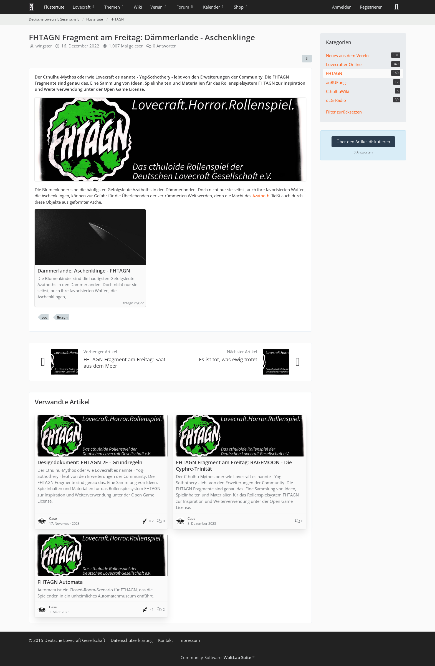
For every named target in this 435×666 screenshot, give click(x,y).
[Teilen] (307, 58)
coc (44, 317)
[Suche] (396, 7)
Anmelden (341, 7)
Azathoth (260, 195)
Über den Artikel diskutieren (363, 141)
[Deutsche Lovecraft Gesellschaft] (31, 7)
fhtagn (62, 317)
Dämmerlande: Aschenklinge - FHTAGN (83, 271)
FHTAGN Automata (60, 582)
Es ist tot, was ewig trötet (228, 359)
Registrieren (371, 7)
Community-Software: (218, 657)
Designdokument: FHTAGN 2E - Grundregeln (89, 462)
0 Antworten (164, 46)
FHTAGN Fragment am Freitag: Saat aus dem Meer (124, 362)
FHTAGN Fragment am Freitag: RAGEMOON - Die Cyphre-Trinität (234, 465)
